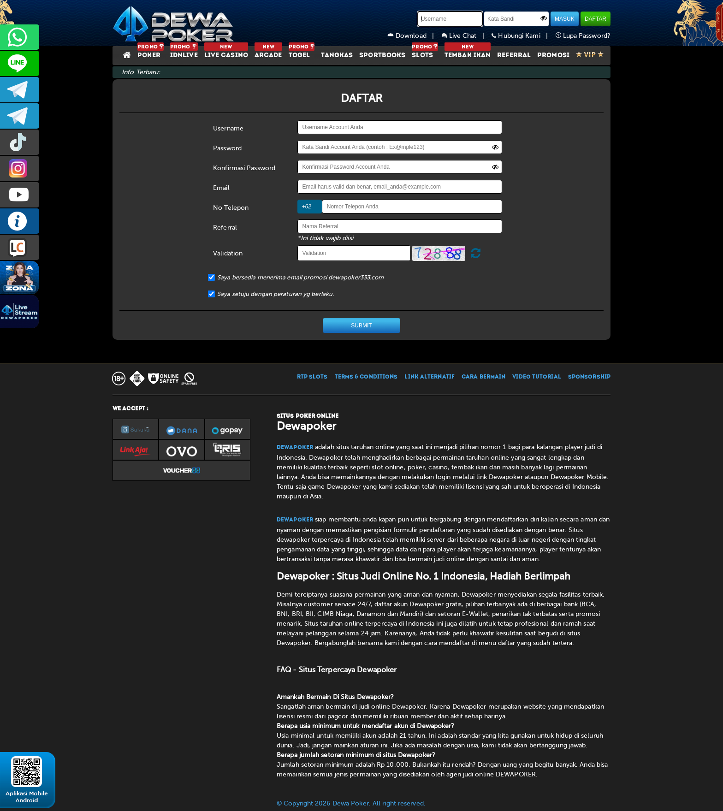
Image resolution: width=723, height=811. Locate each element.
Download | (414, 35)
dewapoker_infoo (19, 89)
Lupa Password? (583, 35)
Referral (225, 227)
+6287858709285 (19, 37)
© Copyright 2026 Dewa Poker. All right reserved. (351, 803)
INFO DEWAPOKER (19, 221)
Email (221, 187)
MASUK (565, 19)
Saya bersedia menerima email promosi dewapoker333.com (300, 277)
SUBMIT (361, 325)
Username (228, 128)
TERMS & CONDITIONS (366, 377)
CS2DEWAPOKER (19, 63)
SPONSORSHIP (589, 377)
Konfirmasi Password (244, 168)
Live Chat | (467, 35)
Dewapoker (295, 447)
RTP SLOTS (312, 377)
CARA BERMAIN (483, 377)
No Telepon (231, 207)
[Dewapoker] (175, 23)
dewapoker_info (19, 116)
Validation (228, 253)
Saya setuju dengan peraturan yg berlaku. (275, 293)
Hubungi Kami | (523, 35)
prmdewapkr (19, 142)
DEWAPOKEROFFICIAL (19, 194)
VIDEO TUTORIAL (536, 377)
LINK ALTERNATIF (429, 377)
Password (227, 148)
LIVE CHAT (19, 247)
